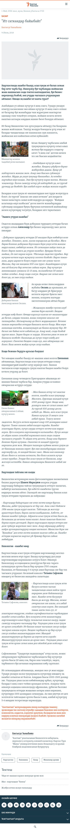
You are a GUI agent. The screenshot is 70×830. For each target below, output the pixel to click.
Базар (5, 16)
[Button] (63, 38)
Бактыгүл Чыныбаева (11, 27)
